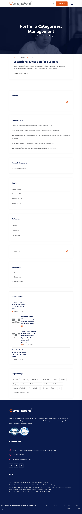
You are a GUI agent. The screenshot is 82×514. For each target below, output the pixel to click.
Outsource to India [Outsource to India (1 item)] (19, 388)
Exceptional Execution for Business (36, 62)
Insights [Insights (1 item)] (15, 384)
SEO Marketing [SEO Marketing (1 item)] (33, 388)
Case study (15, 231)
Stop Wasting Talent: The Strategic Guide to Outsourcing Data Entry (33, 143)
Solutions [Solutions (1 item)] (45, 388)
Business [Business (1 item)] (15, 380)
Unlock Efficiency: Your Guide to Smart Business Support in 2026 (32, 126)
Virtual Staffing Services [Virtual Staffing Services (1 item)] (21, 392)
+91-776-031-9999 (18, 455)
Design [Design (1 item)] (55, 380)
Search (15, 95)
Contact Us (61, 4)
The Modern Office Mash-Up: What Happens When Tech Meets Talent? (34, 148)
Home (48, 506)
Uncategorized (16, 236)
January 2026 (16, 189)
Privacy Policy (78, 507)
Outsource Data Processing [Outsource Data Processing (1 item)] (53, 384)
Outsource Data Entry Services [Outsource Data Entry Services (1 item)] (31, 384)
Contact (56, 506)
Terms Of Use (67, 507)
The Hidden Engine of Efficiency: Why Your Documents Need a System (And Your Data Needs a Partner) (28, 336)
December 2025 (17, 194)
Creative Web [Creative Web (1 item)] (45, 380)
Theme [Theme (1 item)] (53, 388)
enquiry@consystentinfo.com (22, 459)
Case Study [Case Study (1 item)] (25, 380)
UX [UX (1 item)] (59, 388)
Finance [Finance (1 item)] (63, 380)
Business (14, 226)
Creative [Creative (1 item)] (35, 380)
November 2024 (17, 199)
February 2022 (16, 203)
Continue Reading (20, 74)
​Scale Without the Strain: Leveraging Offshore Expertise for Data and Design (35, 131)
